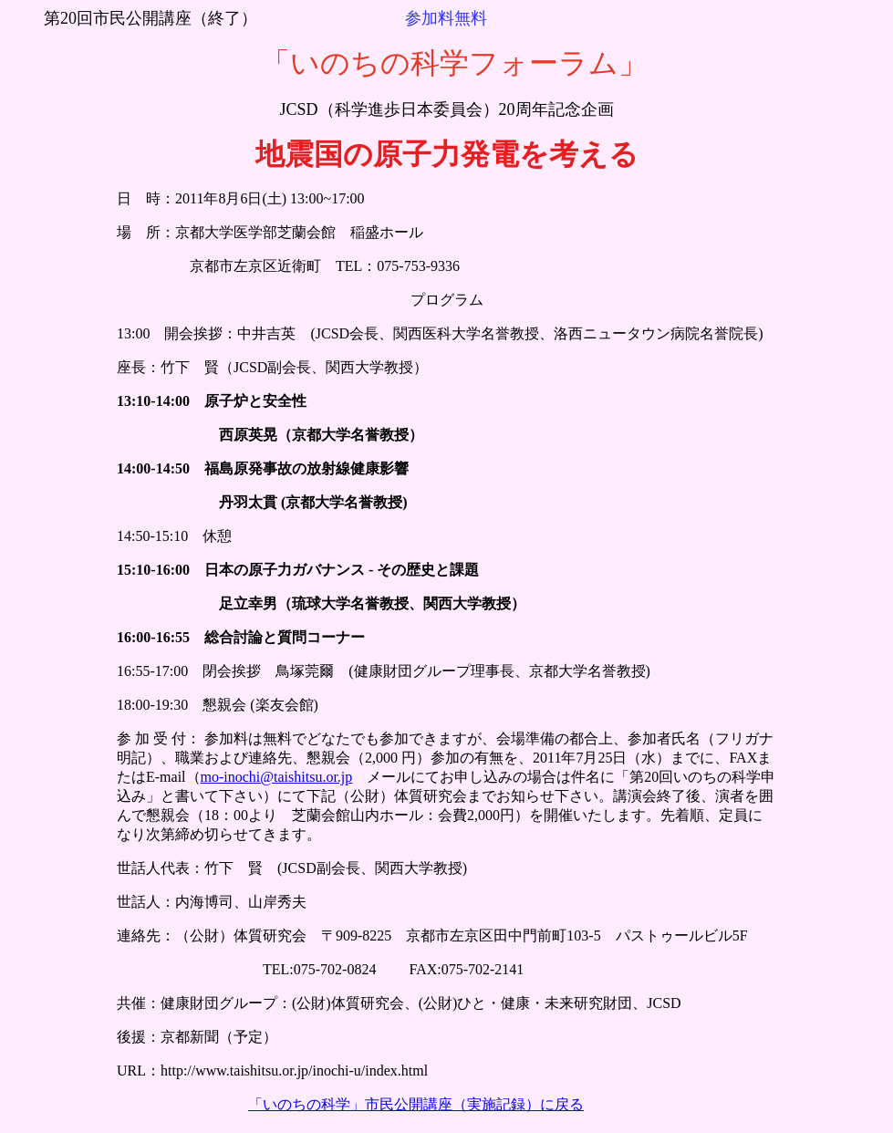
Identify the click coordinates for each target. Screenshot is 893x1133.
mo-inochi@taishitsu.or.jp (277, 777)
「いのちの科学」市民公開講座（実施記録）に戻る (416, 1104)
